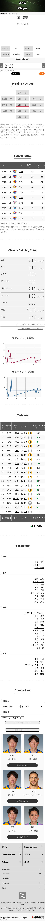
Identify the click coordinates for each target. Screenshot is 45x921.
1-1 (25, 490)
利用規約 (4, 902)
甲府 (17, 464)
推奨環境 (11, 902)
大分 (17, 459)
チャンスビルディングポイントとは (29, 324)
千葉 (17, 472)
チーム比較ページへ (22, 723)
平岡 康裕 (39, 587)
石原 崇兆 (39, 622)
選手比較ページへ (22, 730)
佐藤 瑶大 (39, 602)
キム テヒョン (37, 593)
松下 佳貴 (39, 616)
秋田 (17, 512)
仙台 (21, 172)
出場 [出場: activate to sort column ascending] (29, 166)
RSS (41, 74)
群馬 (17, 442)
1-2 (25, 477)
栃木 (17, 485)
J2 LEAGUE (6, 874)
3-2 (25, 437)
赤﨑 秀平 (39, 662)
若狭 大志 (39, 584)
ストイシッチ (38, 565)
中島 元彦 (39, 674)
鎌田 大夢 (39, 639)
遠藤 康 (40, 648)
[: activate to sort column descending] (3, 166)
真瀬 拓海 (39, 596)
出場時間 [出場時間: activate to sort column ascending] (36, 426)
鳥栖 (21, 203)
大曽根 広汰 (38, 630)
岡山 (17, 494)
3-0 (25, 446)
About (26, 862)
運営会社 (33, 902)
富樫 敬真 (39, 671)
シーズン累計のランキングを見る (30, 329)
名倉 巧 (40, 636)
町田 (17, 455)
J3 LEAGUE (6, 878)
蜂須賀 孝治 (38, 581)
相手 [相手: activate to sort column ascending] (15, 426)
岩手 (17, 446)
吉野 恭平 (39, 590)
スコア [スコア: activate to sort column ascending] (24, 426)
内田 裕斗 (39, 599)
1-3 (25, 459)
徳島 (17, 490)
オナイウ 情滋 (37, 645)
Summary (5, 883)
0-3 (25, 455)
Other (4, 888)
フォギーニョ (38, 642)
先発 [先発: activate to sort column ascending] (39, 166)
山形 (17, 450)
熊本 (17, 507)
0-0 (25, 433)
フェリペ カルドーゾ (34, 665)
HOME (2, 13)
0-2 (25, 472)
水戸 (17, 437)
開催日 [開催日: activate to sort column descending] (8, 426)
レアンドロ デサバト (34, 613)
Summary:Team (30, 847)
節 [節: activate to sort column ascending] (2, 426)
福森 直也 (39, 579)
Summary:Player (8, 854)
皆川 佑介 (39, 668)
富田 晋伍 (39, 625)
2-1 (25, 468)
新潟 (17, 433)
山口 (17, 468)
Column (5, 862)
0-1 (25, 481)
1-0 (25, 485)
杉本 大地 (39, 568)
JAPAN (27, 854)
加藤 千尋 (39, 633)
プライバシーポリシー (22, 902)
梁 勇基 (40, 619)
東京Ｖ (16, 498)
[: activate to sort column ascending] (8, 166)
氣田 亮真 (39, 628)
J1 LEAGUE (6, 869)
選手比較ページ (22, 765)
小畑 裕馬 (39, 562)
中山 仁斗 (39, 659)
